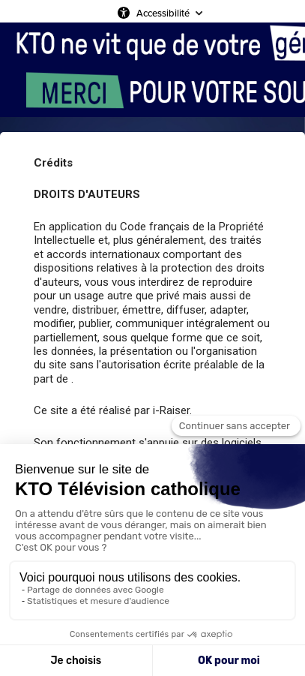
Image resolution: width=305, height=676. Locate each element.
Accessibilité (163, 13)
